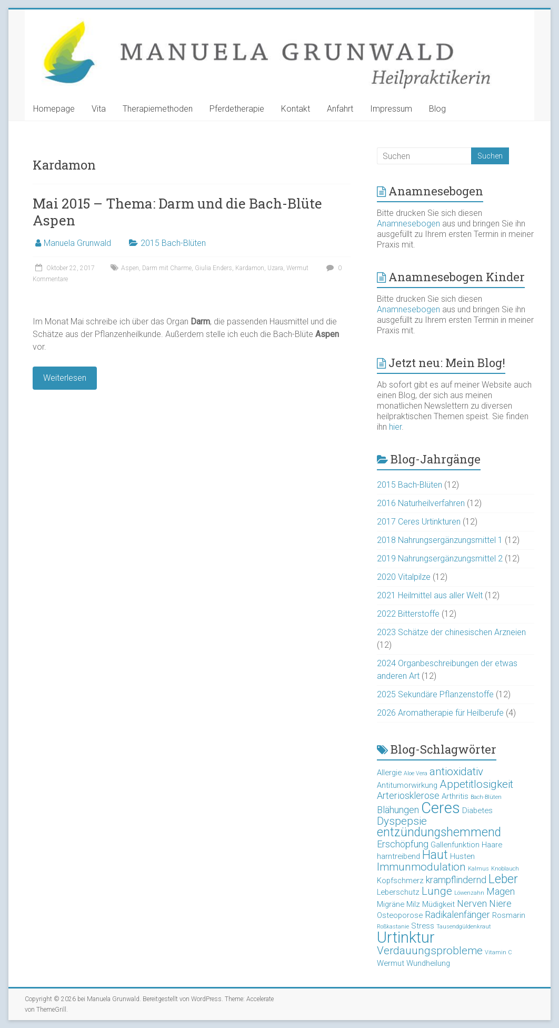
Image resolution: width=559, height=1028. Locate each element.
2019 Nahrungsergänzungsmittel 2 (440, 558)
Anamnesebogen (408, 224)
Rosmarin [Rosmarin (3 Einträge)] (508, 915)
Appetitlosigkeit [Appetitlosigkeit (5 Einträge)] (476, 784)
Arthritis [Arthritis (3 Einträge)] (455, 796)
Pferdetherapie (236, 109)
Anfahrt (340, 109)
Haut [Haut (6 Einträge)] (435, 855)
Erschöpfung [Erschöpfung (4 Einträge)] (402, 843)
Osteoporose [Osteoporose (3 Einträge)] (400, 915)
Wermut (297, 268)
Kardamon (249, 268)
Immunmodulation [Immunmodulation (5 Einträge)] (421, 867)
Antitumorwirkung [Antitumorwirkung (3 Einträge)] (407, 785)
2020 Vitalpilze (404, 577)
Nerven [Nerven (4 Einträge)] (472, 903)
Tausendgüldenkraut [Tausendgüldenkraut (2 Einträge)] (463, 926)
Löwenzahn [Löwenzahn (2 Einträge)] (469, 892)
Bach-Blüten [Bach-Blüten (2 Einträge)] (486, 797)
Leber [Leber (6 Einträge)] (503, 879)
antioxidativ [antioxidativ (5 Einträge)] (456, 771)
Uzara (275, 268)
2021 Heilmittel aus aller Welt (430, 595)
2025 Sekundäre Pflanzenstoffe (435, 694)
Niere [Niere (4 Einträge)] (500, 903)
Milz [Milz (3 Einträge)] (413, 904)
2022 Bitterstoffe (408, 614)
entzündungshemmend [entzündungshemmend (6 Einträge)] (439, 832)
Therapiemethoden (158, 109)
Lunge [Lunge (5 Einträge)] (437, 891)
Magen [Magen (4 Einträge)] (500, 891)
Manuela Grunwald (77, 243)
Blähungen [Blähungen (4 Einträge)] (398, 809)
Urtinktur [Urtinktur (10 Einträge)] (406, 937)
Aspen (130, 268)
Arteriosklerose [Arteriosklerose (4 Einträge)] (408, 795)
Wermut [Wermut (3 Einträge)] (390, 963)
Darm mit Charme (167, 268)
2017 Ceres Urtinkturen (419, 522)
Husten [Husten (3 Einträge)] (462, 856)
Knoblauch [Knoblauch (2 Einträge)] (505, 868)
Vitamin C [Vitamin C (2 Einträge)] (498, 952)
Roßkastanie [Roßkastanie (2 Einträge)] (393, 926)
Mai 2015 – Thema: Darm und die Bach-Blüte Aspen (177, 211)
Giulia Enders (213, 268)
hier (395, 427)
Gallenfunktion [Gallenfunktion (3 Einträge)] (455, 844)
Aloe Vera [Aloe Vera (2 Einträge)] (415, 773)
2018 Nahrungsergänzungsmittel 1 (440, 540)
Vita (99, 109)
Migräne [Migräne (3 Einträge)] (390, 904)
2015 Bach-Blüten (173, 243)
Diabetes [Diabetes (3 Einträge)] (477, 810)
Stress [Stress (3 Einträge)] (422, 926)
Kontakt (295, 109)
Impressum (391, 109)
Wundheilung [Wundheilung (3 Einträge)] (428, 963)
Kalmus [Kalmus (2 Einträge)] (478, 868)
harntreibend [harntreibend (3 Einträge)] (398, 856)
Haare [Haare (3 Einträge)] (492, 844)
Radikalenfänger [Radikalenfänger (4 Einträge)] (457, 914)
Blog (437, 109)
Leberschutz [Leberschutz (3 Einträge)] (398, 892)
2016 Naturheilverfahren (421, 503)
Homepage (54, 109)
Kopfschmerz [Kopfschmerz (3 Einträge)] (400, 880)
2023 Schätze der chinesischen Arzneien (451, 632)
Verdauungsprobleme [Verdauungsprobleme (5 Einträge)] (430, 950)
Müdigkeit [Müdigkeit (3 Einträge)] (438, 904)
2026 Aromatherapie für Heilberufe (440, 713)
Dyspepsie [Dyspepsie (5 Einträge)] (402, 821)
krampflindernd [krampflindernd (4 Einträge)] (456, 879)
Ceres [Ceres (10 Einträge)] (440, 808)
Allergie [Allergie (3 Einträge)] (389, 772)
